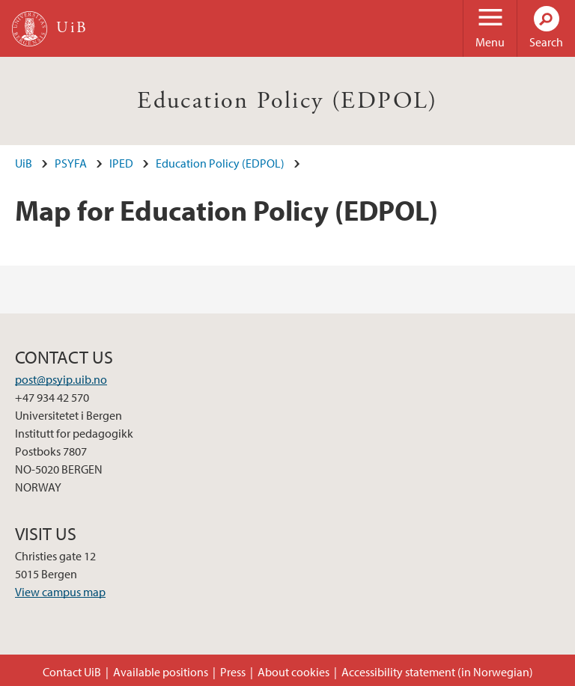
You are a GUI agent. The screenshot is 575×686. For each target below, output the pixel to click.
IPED (121, 163)
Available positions (160, 671)
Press (233, 671)
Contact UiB (72, 671)
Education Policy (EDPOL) (287, 101)
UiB (23, 163)
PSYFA (71, 163)
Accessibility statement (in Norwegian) (437, 671)
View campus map (60, 591)
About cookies (293, 671)
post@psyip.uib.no (61, 379)
